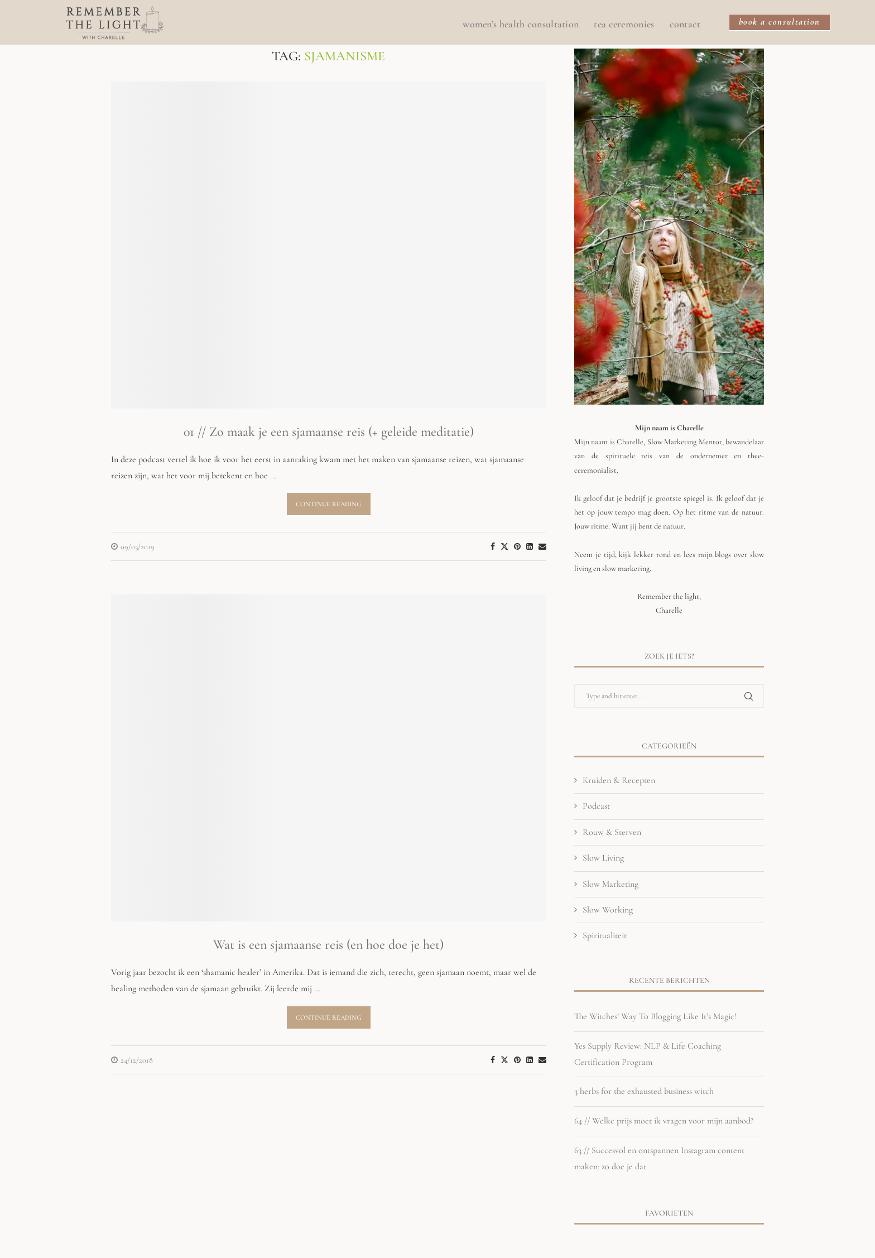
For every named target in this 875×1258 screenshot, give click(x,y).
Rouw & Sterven (612, 832)
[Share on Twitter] (504, 546)
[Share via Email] (542, 546)
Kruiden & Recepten (619, 780)
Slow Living (603, 857)
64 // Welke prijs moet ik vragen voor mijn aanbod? (663, 1120)
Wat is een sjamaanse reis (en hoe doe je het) (328, 945)
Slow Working (608, 909)
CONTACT (682, 25)
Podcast (596, 806)
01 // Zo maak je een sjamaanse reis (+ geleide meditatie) (329, 432)
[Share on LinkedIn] (529, 546)
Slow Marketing (610, 884)
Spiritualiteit (605, 935)
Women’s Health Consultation (517, 25)
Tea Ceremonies (620, 25)
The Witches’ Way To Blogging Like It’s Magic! (655, 1016)
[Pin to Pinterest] (517, 546)
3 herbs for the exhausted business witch (644, 1091)
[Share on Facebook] (493, 546)
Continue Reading (329, 504)
